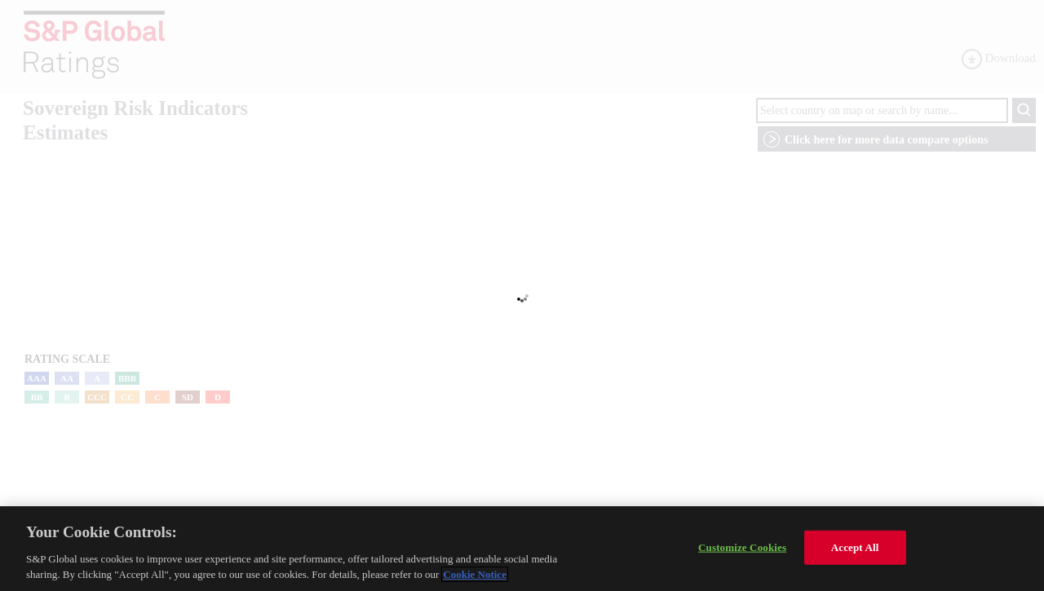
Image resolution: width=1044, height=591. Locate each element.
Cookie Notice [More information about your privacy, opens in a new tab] (475, 574)
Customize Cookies (742, 547)
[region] (522, 548)
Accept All (855, 547)
